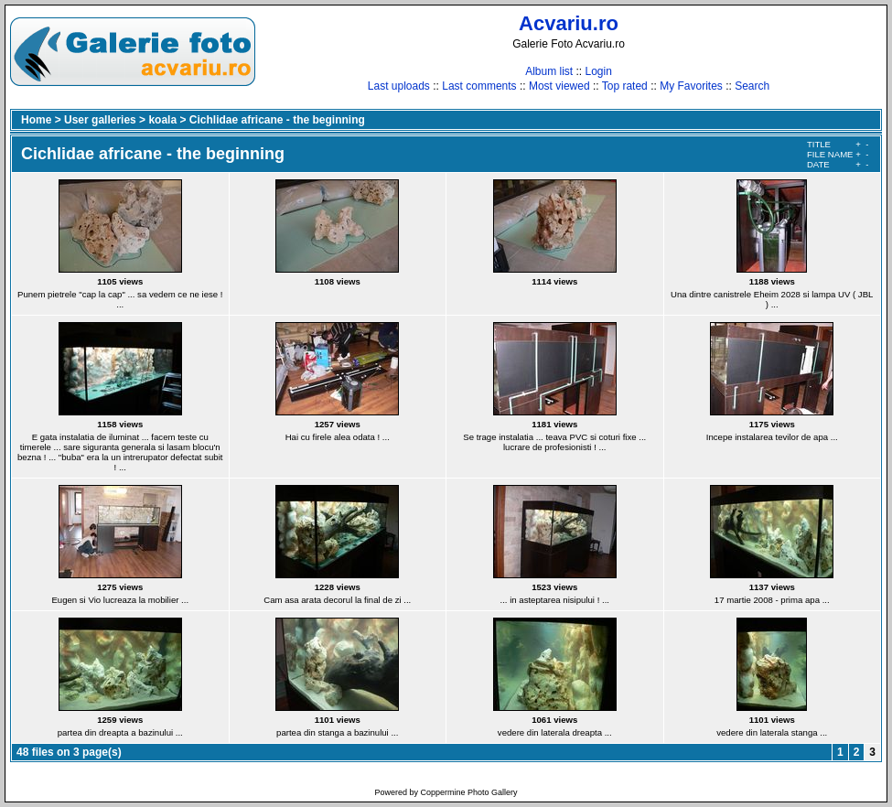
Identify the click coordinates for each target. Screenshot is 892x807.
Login (598, 71)
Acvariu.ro (568, 23)
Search (752, 86)
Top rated (625, 86)
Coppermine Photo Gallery (468, 792)
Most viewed (559, 86)
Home (36, 119)
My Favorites (691, 86)
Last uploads (399, 86)
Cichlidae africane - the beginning (277, 119)
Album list (549, 71)
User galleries (100, 119)
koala (162, 119)
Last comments (479, 86)
